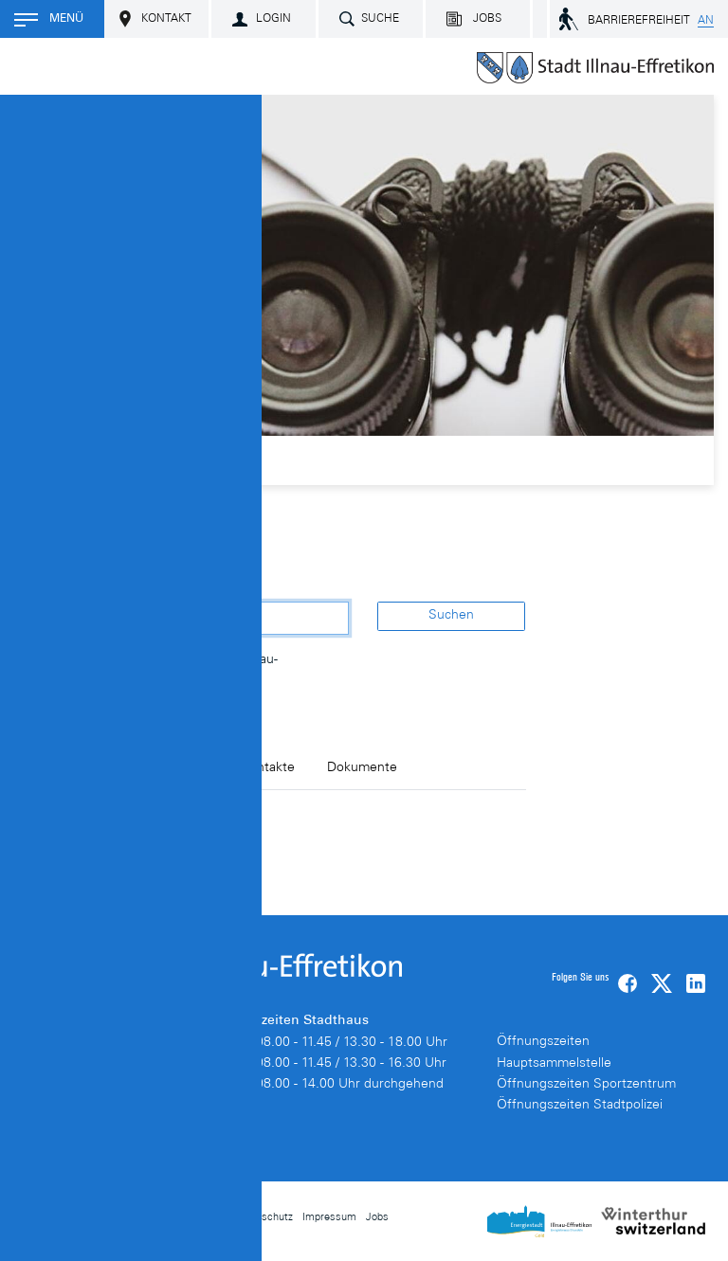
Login (273, 19)
